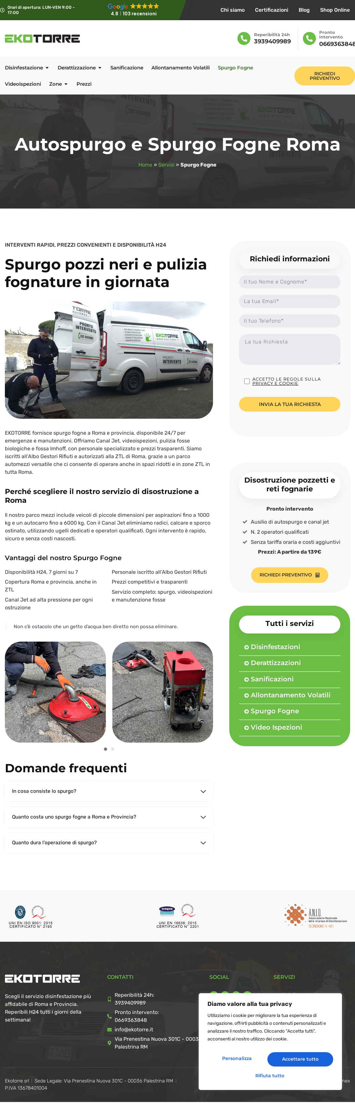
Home (145, 165)
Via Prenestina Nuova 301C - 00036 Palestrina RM (158, 1044)
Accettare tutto (270, 1075)
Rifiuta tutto (301, 1060)
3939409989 (272, 41)
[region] (270, 1044)
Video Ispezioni (276, 728)
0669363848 (131, 1021)
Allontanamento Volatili (291, 695)
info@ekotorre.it (134, 1030)
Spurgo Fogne (275, 712)
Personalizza (238, 1060)
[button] (105, 749)
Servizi (166, 165)
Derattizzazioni (276, 663)
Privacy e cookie (275, 384)
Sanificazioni (272, 679)
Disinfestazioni (275, 647)
